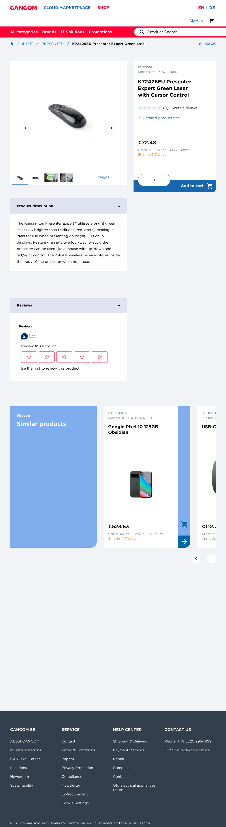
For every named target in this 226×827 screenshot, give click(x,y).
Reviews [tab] (68, 305)
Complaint (122, 767)
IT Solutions (72, 31)
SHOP (103, 7)
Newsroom (19, 776)
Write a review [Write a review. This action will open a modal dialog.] (184, 108)
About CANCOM (25, 741)
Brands (49, 31)
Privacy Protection (77, 767)
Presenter (52, 43)
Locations (18, 767)
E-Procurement (75, 794)
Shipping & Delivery (130, 741)
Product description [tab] (68, 206)
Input (27, 43)
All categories (24, 31)
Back (207, 44)
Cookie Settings (75, 803)
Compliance (72, 776)
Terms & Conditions (78, 750)
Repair (118, 759)
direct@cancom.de (193, 750)
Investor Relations (25, 750)
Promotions (100, 31)
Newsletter (71, 785)
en (201, 7)
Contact (68, 741)
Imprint (68, 759)
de (212, 7)
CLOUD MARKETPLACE (67, 7)
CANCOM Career (25, 759)
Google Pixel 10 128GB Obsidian (133, 429)
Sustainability (21, 785)
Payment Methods (128, 750)
